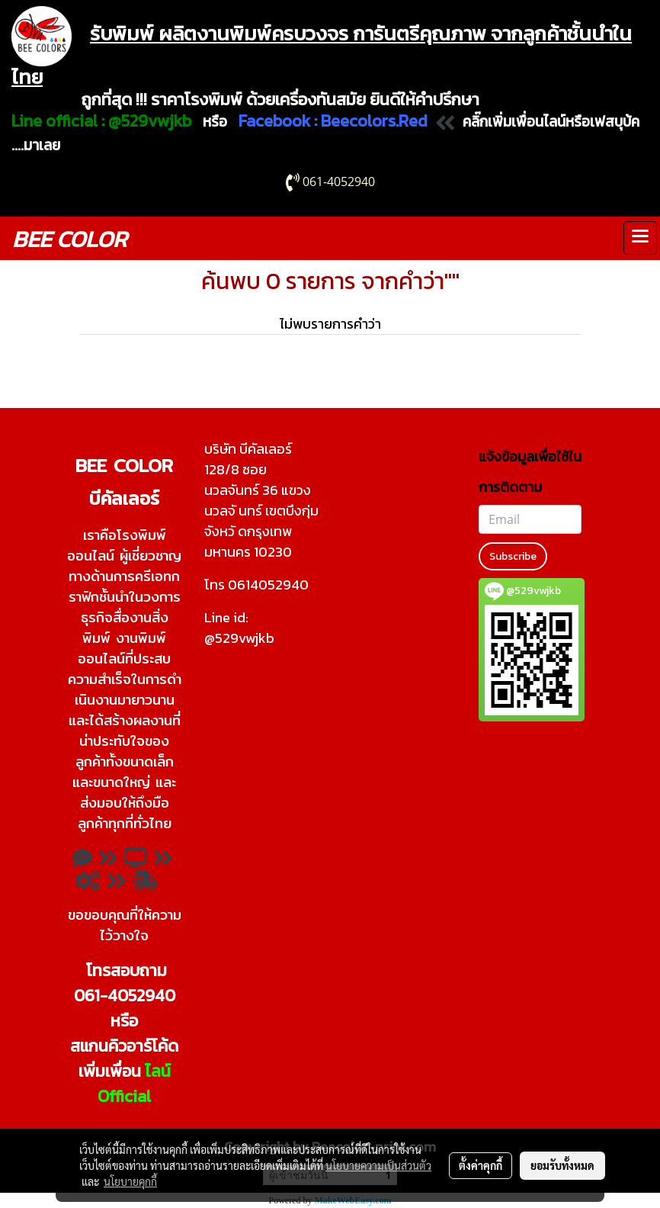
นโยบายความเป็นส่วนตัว (378, 1165)
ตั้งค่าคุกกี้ (480, 1165)
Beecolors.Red (374, 120)
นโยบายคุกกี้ (130, 1181)
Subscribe (513, 556)
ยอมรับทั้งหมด (562, 1165)
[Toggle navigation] (640, 238)
